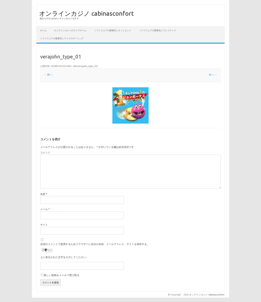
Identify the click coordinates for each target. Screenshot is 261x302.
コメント (45, 152)
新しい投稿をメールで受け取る (61, 275)
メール (45, 209)
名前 (43, 194)
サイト (44, 224)
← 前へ (48, 74)
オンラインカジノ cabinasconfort (86, 13)
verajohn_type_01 (87, 66)
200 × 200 (72, 66)
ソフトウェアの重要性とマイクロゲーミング (62, 38)
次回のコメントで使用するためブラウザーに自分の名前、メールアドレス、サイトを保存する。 (94, 244)
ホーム (43, 30)
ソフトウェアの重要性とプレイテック (157, 30)
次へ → (213, 74)
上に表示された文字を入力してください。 (64, 257)
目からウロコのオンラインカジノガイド (59, 18)
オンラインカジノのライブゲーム (70, 30)
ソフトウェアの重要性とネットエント (112, 30)
